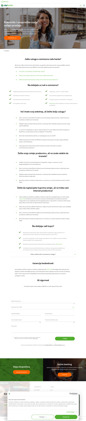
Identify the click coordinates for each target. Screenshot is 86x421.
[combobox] (26, 313)
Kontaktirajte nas (12, 38)
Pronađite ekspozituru (21, 372)
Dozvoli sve (66, 417)
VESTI (51, 390)
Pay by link (52, 103)
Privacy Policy (48, 345)
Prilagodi (42, 417)
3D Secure (49, 269)
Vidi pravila (35, 338)
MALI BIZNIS (37, 390)
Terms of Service (58, 345)
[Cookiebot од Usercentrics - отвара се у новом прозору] (71, 394)
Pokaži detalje (70, 412)
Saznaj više (64, 374)
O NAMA (52, 387)
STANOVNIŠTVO (37, 387)
